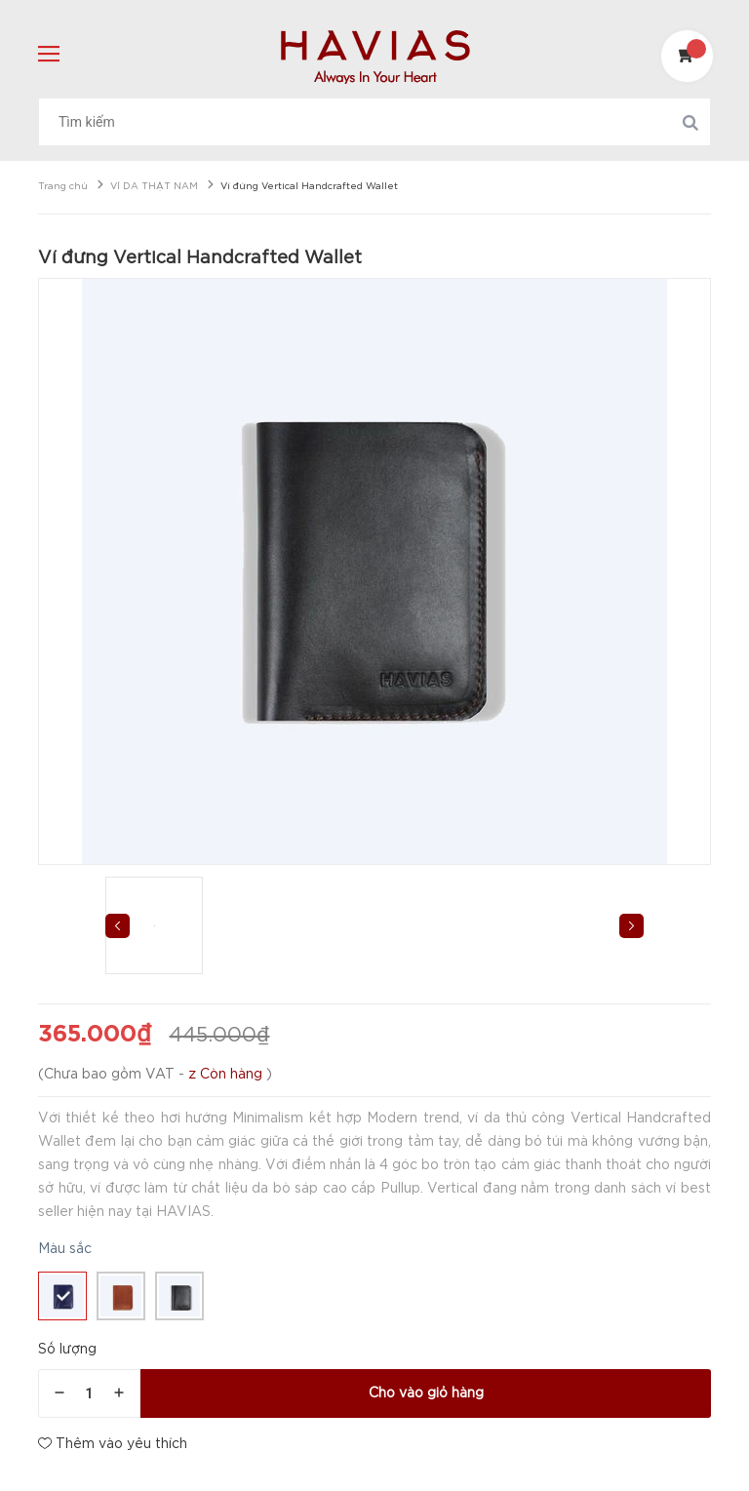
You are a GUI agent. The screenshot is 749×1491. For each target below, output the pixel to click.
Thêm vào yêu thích (112, 1443)
